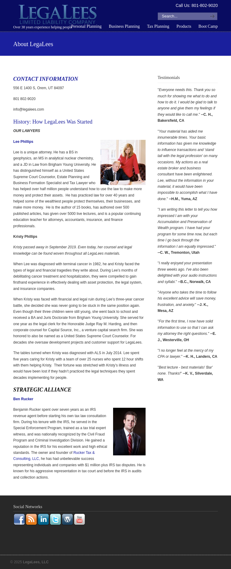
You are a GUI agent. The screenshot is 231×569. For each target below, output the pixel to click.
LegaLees (58, 15)
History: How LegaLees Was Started (52, 122)
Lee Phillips (23, 142)
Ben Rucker (23, 399)
